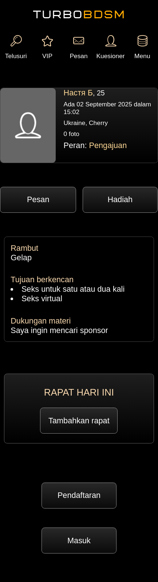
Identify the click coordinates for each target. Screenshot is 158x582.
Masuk (79, 540)
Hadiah (120, 199)
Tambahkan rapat (79, 420)
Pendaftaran (79, 495)
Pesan (38, 199)
